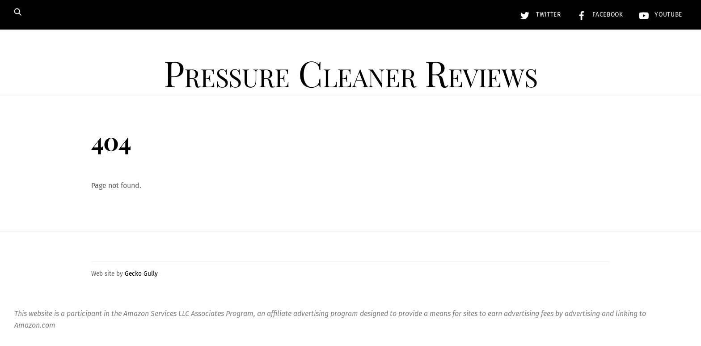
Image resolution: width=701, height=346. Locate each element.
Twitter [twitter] (538, 14)
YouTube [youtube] (658, 14)
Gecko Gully (141, 274)
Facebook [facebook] (598, 14)
